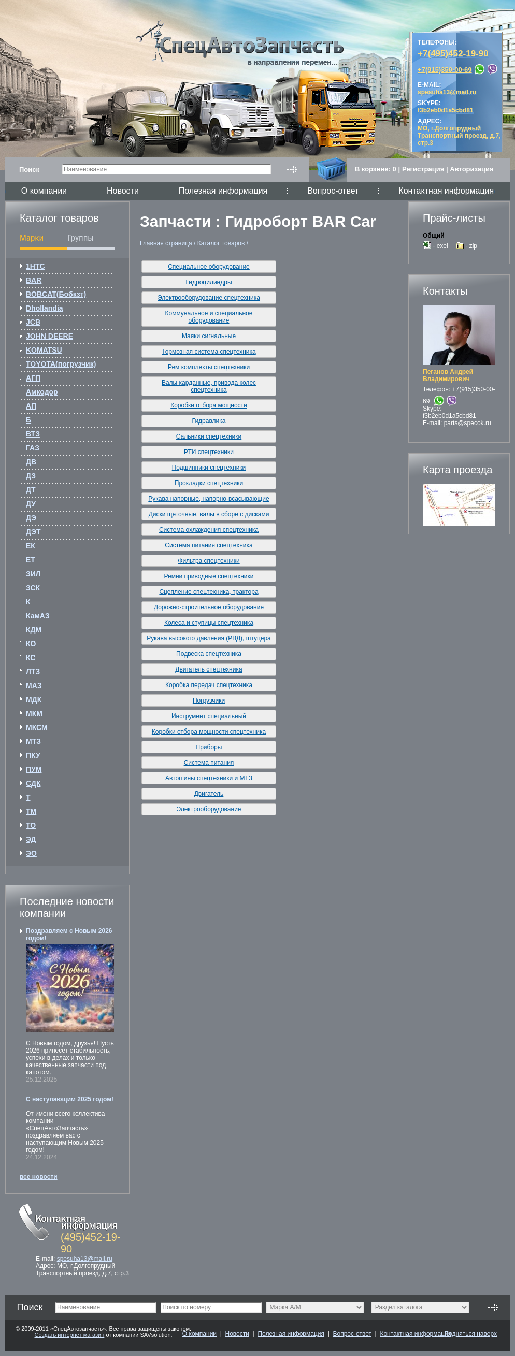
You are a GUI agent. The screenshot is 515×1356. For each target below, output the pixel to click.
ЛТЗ (33, 671)
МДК (33, 699)
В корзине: (375, 169)
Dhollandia (44, 308)
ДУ (31, 504)
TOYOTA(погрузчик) (61, 364)
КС (30, 657)
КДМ (33, 629)
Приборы (209, 747)
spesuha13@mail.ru (84, 1258)
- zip (466, 246)
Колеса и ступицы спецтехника (208, 622)
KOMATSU (44, 350)
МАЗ (34, 685)
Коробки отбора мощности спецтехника (209, 731)
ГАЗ (32, 448)
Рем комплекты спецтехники (209, 367)
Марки (32, 237)
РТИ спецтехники (209, 452)
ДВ (31, 462)
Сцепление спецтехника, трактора (208, 591)
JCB (33, 322)
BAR (33, 280)
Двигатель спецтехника (208, 669)
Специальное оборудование (209, 266)
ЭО (31, 853)
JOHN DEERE (49, 336)
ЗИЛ (33, 574)
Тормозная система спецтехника (209, 351)
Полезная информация (223, 190)
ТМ (31, 811)
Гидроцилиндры (208, 282)
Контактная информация (446, 190)
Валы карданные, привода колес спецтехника (209, 386)
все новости (39, 1176)
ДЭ (31, 518)
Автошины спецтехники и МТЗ (208, 778)
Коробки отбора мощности (208, 405)
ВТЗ (33, 434)
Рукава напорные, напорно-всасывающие (208, 498)
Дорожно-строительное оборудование (209, 607)
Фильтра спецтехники (208, 560)
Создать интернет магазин (69, 1335)
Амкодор (42, 392)
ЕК (30, 546)
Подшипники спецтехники (209, 467)
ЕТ (30, 560)
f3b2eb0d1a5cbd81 (449, 415)
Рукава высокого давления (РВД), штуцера (209, 638)
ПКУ (33, 755)
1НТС (35, 266)
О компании (44, 190)
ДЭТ (33, 532)
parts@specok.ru (467, 423)
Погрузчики (209, 700)
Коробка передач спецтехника (208, 685)
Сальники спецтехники (208, 436)
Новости (123, 190)
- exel (435, 246)
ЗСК (33, 588)
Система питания (209, 762)
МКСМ (37, 727)
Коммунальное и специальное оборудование (209, 317)
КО (31, 643)
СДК (33, 783)
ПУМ (33, 769)
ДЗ (31, 476)
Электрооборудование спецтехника (209, 297)
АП (31, 406)
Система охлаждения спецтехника (209, 529)
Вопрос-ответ (333, 190)
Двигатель (209, 793)
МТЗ (33, 741)
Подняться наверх (471, 1333)
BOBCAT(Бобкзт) (56, 294)
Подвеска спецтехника (208, 654)
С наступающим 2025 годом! (69, 1099)
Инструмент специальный (208, 716)
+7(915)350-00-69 (444, 70)
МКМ (34, 713)
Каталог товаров (221, 243)
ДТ (31, 490)
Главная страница (166, 243)
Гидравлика (209, 421)
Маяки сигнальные (209, 336)
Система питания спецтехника (208, 545)
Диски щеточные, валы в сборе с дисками (209, 514)
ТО (31, 825)
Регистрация (423, 169)
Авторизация (471, 169)
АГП (33, 378)
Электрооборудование (208, 809)
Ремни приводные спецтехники (209, 576)
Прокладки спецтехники (209, 483)
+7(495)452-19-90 (453, 54)
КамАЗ (38, 615)
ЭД (31, 839)
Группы (80, 237)
